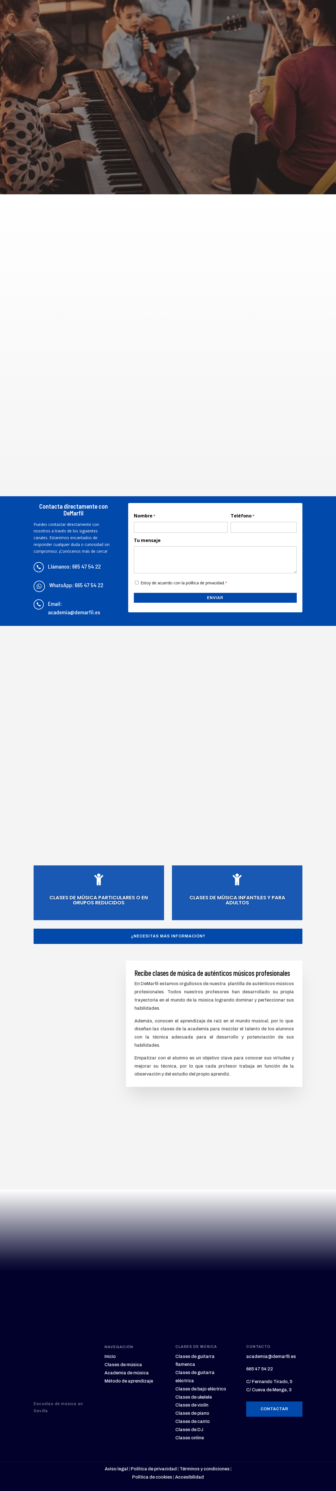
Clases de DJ (189, 1429)
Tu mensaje (147, 540)
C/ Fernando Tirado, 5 (269, 1381)
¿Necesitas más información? (168, 935)
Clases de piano (192, 1412)
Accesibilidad (189, 1476)
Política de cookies (152, 1476)
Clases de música (123, 1364)
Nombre (144, 516)
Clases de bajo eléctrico (200, 1388)
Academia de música (126, 1372)
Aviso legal (116, 1468)
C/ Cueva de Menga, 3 (269, 1389)
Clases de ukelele (193, 1396)
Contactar (274, 1408)
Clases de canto (192, 1420)
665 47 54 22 (259, 1368)
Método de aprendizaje (128, 1380)
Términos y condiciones (204, 1468)
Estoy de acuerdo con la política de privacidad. (184, 582)
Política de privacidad (154, 1468)
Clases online (189, 1437)
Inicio (110, 1355)
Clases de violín (191, 1404)
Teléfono (242, 516)
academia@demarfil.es (271, 1355)
